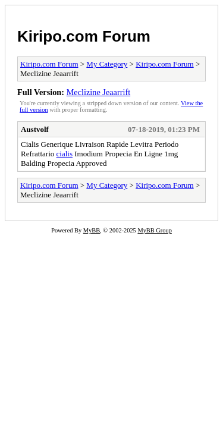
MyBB (91, 230)
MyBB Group (154, 230)
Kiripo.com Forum (83, 36)
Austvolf (35, 129)
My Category (106, 63)
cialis (64, 153)
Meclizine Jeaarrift (99, 92)
